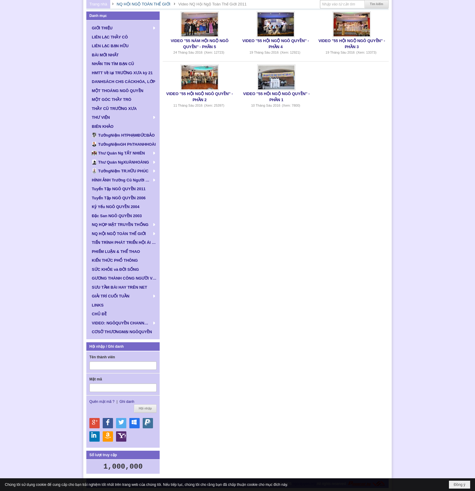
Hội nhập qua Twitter (121, 423)
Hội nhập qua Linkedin (94, 436)
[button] (123, 27)
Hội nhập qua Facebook (108, 423)
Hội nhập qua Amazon (108, 436)
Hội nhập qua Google (94, 423)
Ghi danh (126, 402)
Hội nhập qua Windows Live (134, 423)
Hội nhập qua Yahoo (121, 436)
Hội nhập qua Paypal (148, 423)
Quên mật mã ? (102, 402)
